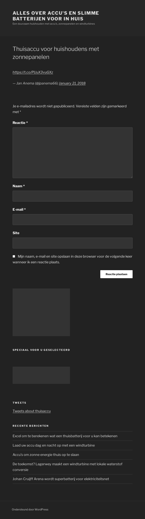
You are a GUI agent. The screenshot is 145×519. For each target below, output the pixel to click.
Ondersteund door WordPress (30, 509)
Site (16, 233)
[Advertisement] (41, 312)
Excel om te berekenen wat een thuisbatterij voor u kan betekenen (65, 436)
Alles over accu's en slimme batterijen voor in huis (56, 16)
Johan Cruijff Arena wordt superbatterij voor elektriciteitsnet (61, 479)
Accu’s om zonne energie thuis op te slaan (46, 455)
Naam (19, 186)
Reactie (20, 123)
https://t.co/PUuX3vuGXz (33, 72)
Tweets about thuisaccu (32, 411)
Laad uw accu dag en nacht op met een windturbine (54, 445)
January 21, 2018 (72, 83)
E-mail (19, 209)
